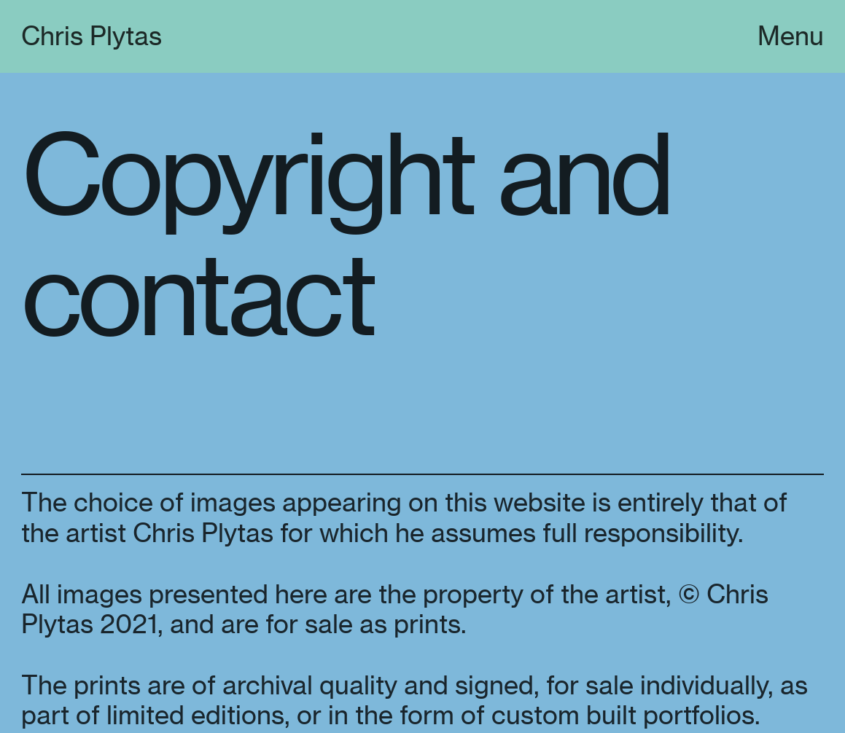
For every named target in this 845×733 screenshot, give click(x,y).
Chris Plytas (91, 36)
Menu (791, 36)
